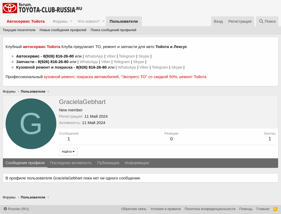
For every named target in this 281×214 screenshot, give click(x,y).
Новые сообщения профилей (63, 30)
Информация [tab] (137, 162)
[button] (71, 21)
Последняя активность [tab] (71, 162)
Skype (144, 56)
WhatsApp (94, 56)
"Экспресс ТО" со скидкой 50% (149, 76)
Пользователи (124, 21)
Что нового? (89, 21)
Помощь (245, 209)
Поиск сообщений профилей (113, 30)
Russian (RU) (16, 209)
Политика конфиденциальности (210, 209)
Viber (111, 56)
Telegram (127, 56)
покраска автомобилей (97, 76)
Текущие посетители (19, 30)
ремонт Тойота (192, 76)
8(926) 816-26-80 (58, 56)
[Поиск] (267, 21)
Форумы (60, 21)
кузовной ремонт (59, 76)
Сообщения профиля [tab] (25, 162)
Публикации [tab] (108, 162)
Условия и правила (166, 209)
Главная (262, 209)
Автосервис (28, 56)
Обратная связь (134, 209)
